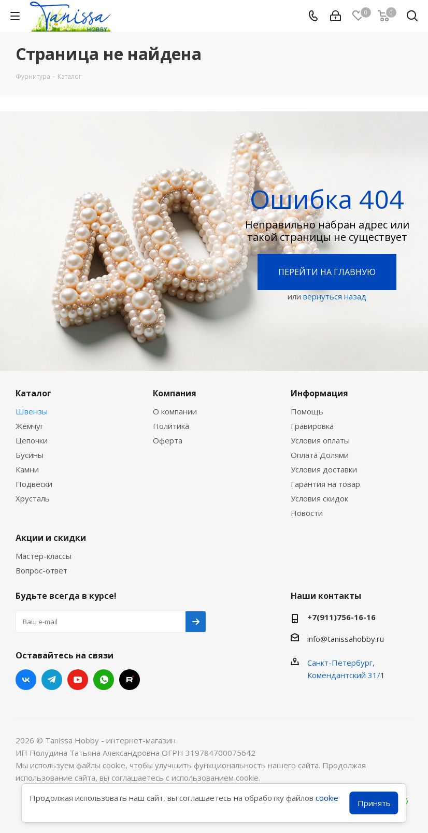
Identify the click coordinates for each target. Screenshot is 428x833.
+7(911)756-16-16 (341, 617)
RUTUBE (129, 679)
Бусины (30, 455)
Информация (319, 393)
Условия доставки (324, 469)
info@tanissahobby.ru (345, 639)
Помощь (307, 411)
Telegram (51, 679)
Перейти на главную (327, 272)
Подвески (34, 484)
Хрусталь (33, 498)
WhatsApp (103, 679)
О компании (175, 411)
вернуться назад (334, 296)
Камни (27, 469)
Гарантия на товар (325, 484)
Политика (171, 426)
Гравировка (312, 426)
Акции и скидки (51, 537)
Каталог (33, 393)
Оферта (167, 440)
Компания (174, 393)
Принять (374, 803)
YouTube (77, 679)
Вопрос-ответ (41, 570)
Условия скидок (319, 498)
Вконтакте (26, 679)
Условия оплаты (320, 440)
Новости (307, 513)
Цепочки (32, 440)
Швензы (32, 411)
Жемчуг (30, 426)
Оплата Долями (320, 455)
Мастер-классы (44, 556)
